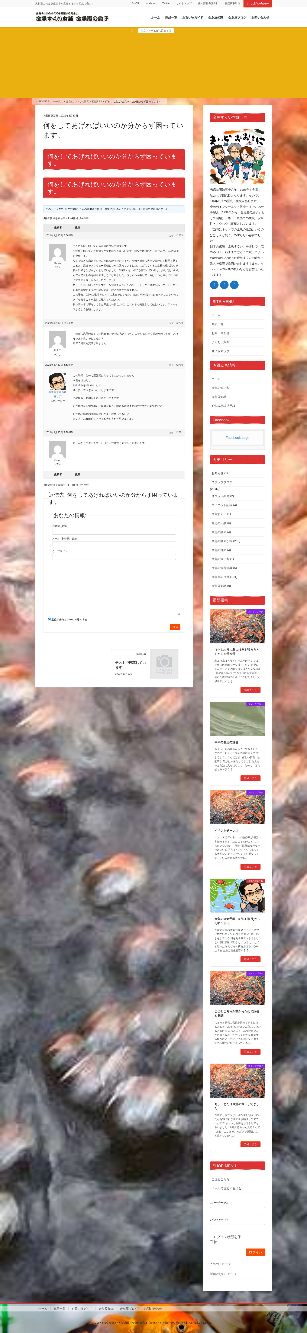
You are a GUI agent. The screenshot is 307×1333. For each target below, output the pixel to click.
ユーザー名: (219, 1203)
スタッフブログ (221, 482)
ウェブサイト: (60, 551)
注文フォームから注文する (156, 30)
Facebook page (237, 437)
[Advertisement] (153, 65)
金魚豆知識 (218, 397)
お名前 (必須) (59, 526)
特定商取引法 (232, 3)
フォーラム (56, 101)
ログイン (255, 1252)
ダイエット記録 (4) (224, 505)
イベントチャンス (226, 830)
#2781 (179, 432)
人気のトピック (220, 1264)
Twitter (166, 3)
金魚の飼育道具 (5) (224, 568)
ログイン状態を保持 (227, 1239)
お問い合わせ (257, 3)
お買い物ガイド (82, 1308)
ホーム (215, 315)
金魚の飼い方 (220, 388)
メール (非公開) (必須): (65, 538)
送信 (175, 627)
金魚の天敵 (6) (221, 523)
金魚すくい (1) (221, 514)
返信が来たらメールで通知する (69, 619)
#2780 (179, 364)
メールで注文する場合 (226, 1188)
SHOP (135, 3)
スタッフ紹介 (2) (222, 496)
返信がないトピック (223, 1274)
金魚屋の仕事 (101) (224, 577)
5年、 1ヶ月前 (140, 209)
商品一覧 (217, 324)
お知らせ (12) (220, 473)
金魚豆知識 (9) (221, 586)
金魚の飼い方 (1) (222, 559)
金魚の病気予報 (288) (225, 541)
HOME (41, 101)
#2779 (179, 323)
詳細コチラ (250, 689)
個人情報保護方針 (208, 3)
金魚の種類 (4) (221, 550)
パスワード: (219, 1220)
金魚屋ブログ (129, 1308)
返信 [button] (171, 235)
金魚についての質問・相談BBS (84, 101)
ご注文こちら (220, 1179)
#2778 (179, 235)
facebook (150, 3)
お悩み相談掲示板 (223, 405)
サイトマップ (184, 3)
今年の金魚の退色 (226, 742)
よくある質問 (220, 342)
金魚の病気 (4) (221, 532)
